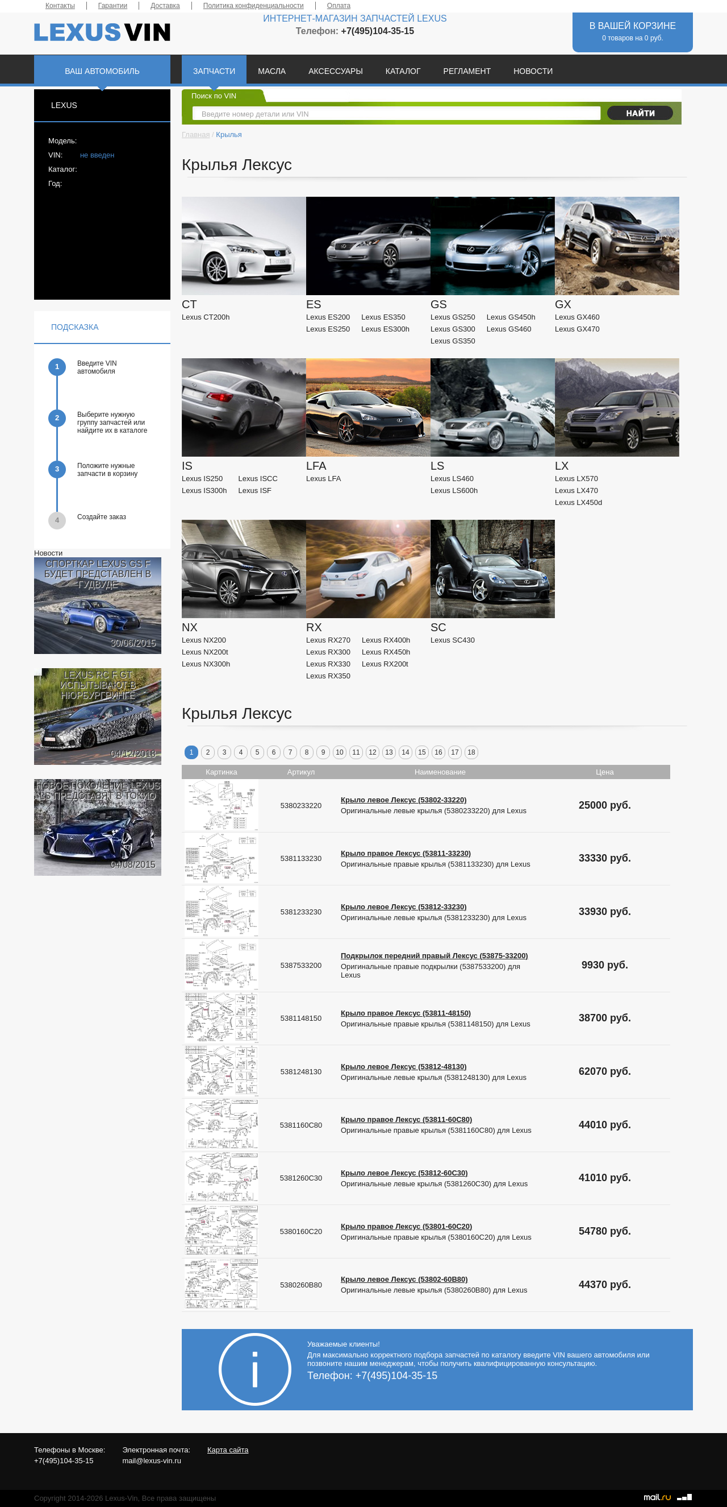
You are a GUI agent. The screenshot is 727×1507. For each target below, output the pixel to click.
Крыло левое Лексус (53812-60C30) (404, 1173)
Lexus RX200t (385, 664)
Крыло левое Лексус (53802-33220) (404, 800)
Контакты (60, 6)
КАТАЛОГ (403, 71)
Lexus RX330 (328, 664)
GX (563, 304)
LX (562, 465)
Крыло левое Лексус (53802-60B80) (404, 1279)
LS (437, 465)
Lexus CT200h (206, 317)
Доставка (165, 6)
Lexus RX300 (328, 652)
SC (438, 627)
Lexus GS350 (453, 341)
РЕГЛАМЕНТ (467, 71)
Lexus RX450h (386, 652)
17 (454, 752)
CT (189, 304)
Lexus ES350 (383, 317)
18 (471, 752)
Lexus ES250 (328, 329)
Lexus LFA (323, 478)
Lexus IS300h (204, 490)
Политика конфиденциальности (253, 6)
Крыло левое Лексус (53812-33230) (404, 906)
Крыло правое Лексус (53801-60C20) (406, 1226)
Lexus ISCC (258, 478)
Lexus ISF (255, 490)
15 (421, 752)
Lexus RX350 (328, 676)
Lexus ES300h (385, 329)
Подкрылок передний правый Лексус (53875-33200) (434, 955)
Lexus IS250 (202, 478)
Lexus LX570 (576, 478)
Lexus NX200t (205, 652)
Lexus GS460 (509, 329)
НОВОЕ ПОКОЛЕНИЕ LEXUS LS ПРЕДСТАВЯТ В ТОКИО (98, 791)
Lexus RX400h (386, 640)
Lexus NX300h (206, 664)
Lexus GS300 (453, 329)
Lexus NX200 (204, 640)
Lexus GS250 (453, 317)
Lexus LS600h (454, 490)
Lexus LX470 (576, 490)
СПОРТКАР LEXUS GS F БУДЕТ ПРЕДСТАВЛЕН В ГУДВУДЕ (97, 574)
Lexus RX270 (328, 640)
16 (438, 752)
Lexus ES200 (328, 317)
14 (405, 752)
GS (439, 304)
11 (356, 752)
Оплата (338, 6)
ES (313, 304)
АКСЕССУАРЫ (335, 71)
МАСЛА (272, 71)
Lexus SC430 (453, 640)
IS (187, 465)
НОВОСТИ (533, 71)
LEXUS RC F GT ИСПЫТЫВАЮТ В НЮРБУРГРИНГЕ (98, 685)
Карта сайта (227, 1450)
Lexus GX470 (577, 329)
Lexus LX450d (578, 502)
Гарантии (112, 6)
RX (314, 627)
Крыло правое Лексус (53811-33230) (406, 853)
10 (339, 752)
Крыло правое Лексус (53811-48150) (406, 1013)
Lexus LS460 (452, 478)
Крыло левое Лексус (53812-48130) (404, 1066)
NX (190, 627)
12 (372, 752)
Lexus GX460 (577, 317)
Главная (196, 134)
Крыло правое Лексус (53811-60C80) (406, 1119)
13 (388, 752)
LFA (316, 465)
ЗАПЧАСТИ (214, 71)
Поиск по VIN (213, 96)
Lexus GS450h (511, 317)
